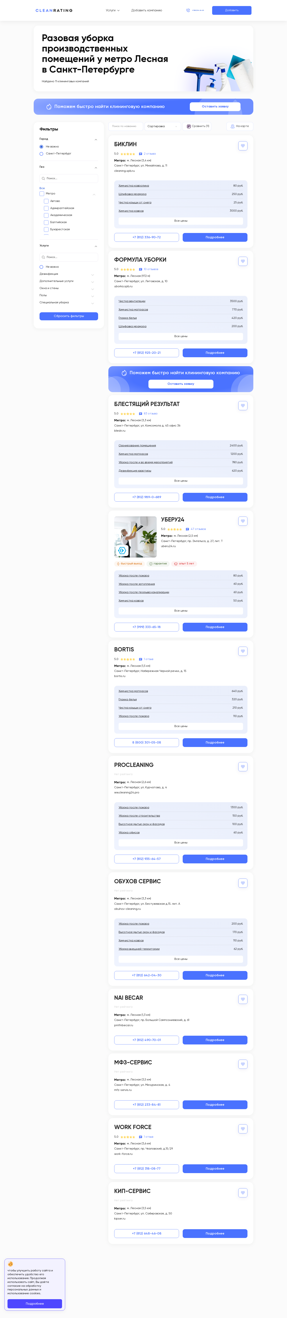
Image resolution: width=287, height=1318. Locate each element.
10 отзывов (151, 268)
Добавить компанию (137, 10)
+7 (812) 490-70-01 (147, 1038)
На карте (242, 126)
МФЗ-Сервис (133, 1060)
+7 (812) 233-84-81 (147, 1102)
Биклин (125, 144)
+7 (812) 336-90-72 (147, 237)
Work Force (132, 1125)
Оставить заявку (215, 106)
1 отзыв (148, 658)
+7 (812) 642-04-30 (146, 973)
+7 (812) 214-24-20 (188, 10)
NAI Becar (128, 996)
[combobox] (163, 126)
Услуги (101, 10)
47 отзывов (198, 528)
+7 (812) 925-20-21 (147, 352)
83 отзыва (150, 412)
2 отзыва (150, 153)
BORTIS (124, 649)
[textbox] (161, 126)
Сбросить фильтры (69, 316)
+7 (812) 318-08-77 (147, 1166)
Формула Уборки (140, 260)
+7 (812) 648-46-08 (146, 1230)
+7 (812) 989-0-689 (146, 496)
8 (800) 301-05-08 (146, 741)
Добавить (231, 10)
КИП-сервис (132, 1189)
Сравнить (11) (200, 126)
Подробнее (215, 237)
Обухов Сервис (137, 880)
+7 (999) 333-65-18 (147, 626)
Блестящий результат (147, 404)
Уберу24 (172, 519)
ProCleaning (134, 764)
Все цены (180, 220)
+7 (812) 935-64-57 (147, 857)
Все (42, 188)
